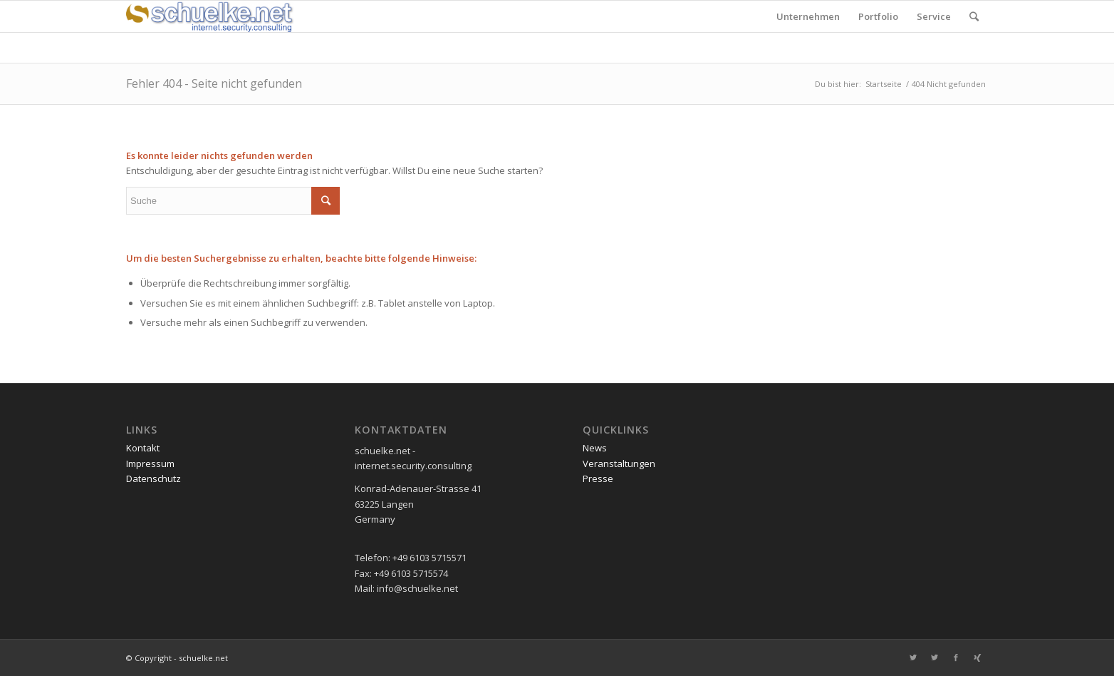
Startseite (883, 83)
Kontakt (143, 447)
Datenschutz (153, 478)
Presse (598, 478)
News (595, 447)
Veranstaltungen (619, 463)
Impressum (150, 463)
